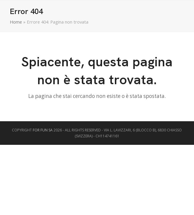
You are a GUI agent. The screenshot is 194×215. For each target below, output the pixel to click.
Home (16, 22)
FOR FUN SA (43, 130)
